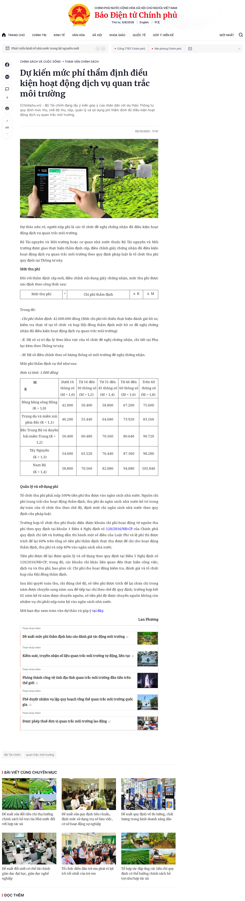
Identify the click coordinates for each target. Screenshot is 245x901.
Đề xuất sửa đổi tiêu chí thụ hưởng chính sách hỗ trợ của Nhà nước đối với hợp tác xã (28, 819)
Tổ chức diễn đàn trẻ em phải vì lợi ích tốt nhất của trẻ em (88, 871)
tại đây (97, 610)
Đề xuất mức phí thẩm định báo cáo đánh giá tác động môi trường (75, 636)
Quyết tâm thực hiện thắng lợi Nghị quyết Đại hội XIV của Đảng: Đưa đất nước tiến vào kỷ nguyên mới (51, 48)
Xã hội (97, 35)
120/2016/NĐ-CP (119, 528)
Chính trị (39, 35)
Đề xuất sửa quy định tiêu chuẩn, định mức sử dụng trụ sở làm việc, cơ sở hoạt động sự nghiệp (87, 819)
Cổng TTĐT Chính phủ (130, 48)
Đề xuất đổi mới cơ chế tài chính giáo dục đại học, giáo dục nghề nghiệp (26, 873)
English (144, 22)
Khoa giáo (117, 35)
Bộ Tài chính (12, 754)
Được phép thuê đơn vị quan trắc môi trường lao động (66, 721)
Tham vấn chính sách (82, 61)
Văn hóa (78, 35)
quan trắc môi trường (40, 754)
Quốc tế (139, 35)
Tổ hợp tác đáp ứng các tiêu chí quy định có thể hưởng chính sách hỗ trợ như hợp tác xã (147, 873)
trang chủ (13, 35)
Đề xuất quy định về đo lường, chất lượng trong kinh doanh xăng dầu (147, 816)
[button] (98, 49)
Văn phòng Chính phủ (167, 48)
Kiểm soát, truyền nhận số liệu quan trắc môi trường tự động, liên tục (78, 656)
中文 (157, 22)
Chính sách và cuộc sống (40, 61)
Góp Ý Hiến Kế (163, 35)
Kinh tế (59, 35)
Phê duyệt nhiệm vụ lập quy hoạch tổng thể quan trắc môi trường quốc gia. (77, 702)
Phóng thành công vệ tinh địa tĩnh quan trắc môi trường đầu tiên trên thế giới (76, 680)
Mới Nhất (227, 35)
